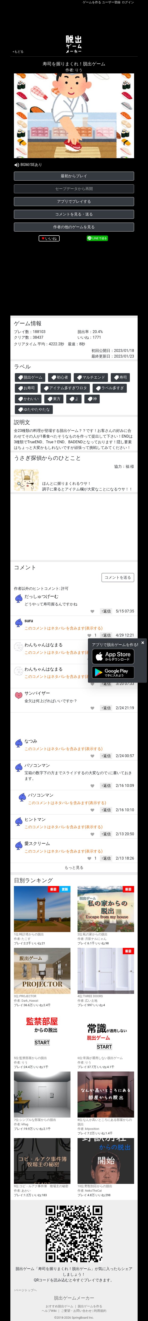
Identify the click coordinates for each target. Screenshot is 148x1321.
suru (29, 620)
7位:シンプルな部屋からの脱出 (42, 1096)
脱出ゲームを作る (90, 1306)
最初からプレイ (74, 176)
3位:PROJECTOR (42, 973)
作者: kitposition (88, 1129)
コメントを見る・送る (74, 214)
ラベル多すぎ (109, 388)
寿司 (120, 377)
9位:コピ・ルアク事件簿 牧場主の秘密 (42, 1163)
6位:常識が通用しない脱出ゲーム (106, 1034)
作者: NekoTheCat (90, 1190)
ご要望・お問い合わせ (76, 1311)
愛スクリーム (37, 843)
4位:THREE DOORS (106, 973)
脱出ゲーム (30, 377)
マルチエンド (91, 377)
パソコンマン (37, 765)
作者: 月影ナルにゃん (92, 939)
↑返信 (106, 611)
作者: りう (74, 70)
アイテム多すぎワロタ (65, 388)
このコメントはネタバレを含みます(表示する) (64, 628)
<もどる (18, 51)
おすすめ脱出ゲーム (59, 1306)
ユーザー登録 (111, 2)
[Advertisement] (74, 18)
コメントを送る (118, 577)
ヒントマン (35, 819)
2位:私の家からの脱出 (106, 911)
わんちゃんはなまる (44, 644)
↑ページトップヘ (25, 1290)
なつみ (31, 741)
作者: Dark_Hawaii (26, 1000)
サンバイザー (37, 693)
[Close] (142, 642)
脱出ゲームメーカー (74, 1298)
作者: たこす (22, 939)
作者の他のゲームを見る (74, 227)
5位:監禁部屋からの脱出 (42, 1034)
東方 (54, 399)
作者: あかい (22, 1190)
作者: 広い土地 (87, 1000)
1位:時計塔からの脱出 (42, 911)
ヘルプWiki (49, 1311)
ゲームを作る (92, 2)
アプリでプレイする (74, 201)
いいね (51, 238)
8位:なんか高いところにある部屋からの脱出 (106, 1099)
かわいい (28, 399)
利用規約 (100, 1311)
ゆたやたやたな (34, 410)
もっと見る (74, 867)
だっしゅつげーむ (41, 596)
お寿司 (26, 388)
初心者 (59, 377)
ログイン (128, 2)
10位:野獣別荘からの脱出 (106, 1163)
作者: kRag (21, 1124)
